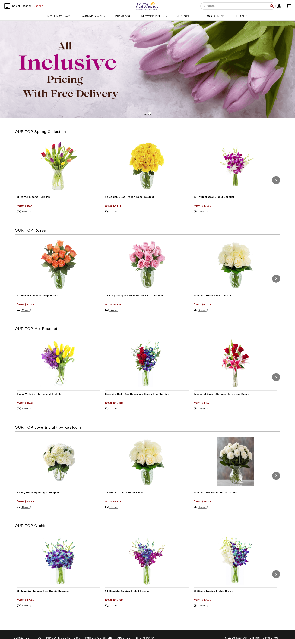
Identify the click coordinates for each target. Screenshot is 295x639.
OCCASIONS (216, 16)
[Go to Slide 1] (145, 113)
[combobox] (234, 6)
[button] (147, 69)
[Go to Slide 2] (149, 113)
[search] (271, 6)
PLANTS (242, 16)
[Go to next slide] (276, 180)
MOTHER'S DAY (58, 16)
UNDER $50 (122, 16)
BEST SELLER (186, 16)
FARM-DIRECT (91, 16)
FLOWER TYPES (152, 16)
